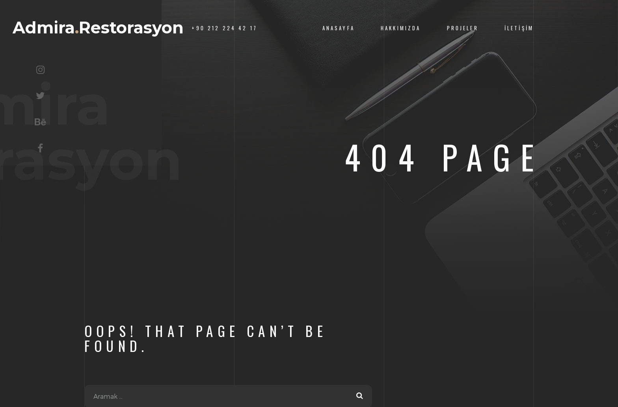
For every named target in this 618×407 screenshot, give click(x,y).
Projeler (462, 28)
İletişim (519, 28)
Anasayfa (338, 28)
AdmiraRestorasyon (98, 28)
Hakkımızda (401, 28)
